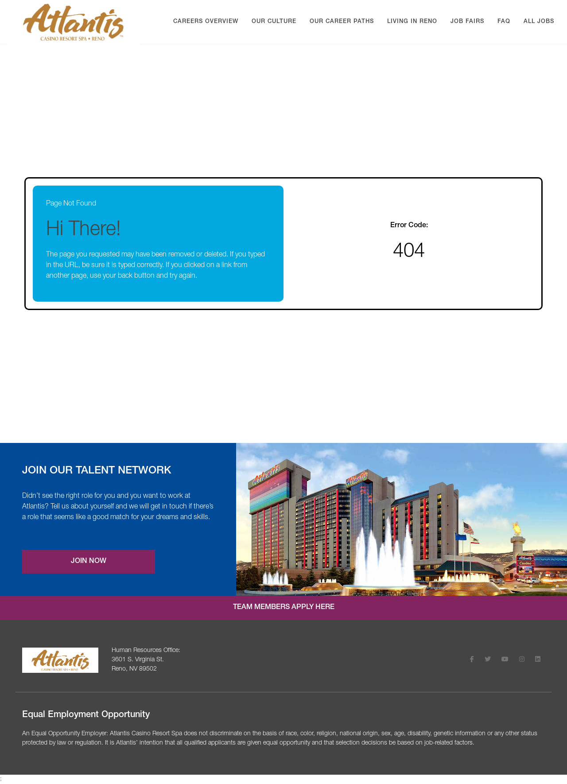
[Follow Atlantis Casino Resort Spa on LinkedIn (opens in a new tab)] (537, 660)
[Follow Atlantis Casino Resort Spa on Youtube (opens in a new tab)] (505, 660)
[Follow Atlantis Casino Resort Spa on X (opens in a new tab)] (488, 660)
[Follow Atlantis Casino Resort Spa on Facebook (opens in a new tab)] (472, 660)
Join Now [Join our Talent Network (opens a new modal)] (88, 561)
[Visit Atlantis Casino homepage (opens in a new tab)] (73, 22)
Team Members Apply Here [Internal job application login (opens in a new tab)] (283, 607)
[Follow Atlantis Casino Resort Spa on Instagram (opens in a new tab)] (521, 660)
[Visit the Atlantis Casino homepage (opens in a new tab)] (60, 660)
